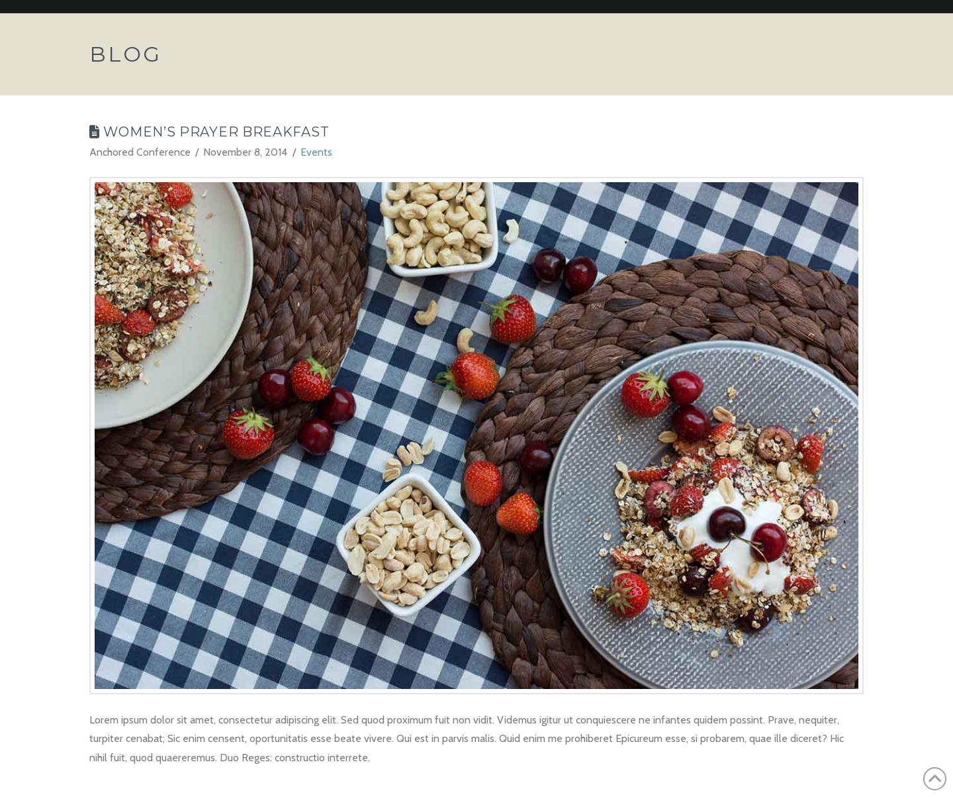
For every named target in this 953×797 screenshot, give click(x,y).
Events (316, 152)
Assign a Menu (857, 6)
